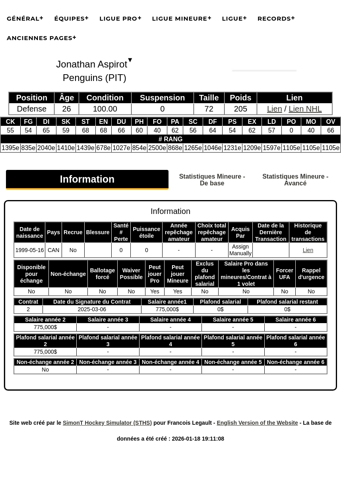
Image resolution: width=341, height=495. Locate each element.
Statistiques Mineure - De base (212, 180)
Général (23, 18)
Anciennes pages (39, 38)
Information (87, 179)
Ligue (232, 18)
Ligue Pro (118, 18)
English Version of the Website (257, 423)
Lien (274, 108)
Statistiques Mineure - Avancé (295, 180)
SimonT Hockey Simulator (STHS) (107, 423)
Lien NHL (305, 108)
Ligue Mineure (179, 18)
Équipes (69, 18)
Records (274, 18)
